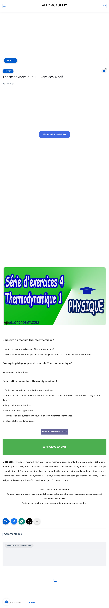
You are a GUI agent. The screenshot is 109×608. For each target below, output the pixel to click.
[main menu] (4, 6)
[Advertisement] (54, 34)
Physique (8, 71)
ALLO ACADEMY (54, 6)
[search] (104, 6)
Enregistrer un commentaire (19, 546)
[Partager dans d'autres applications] (37, 521)
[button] (14, 521)
